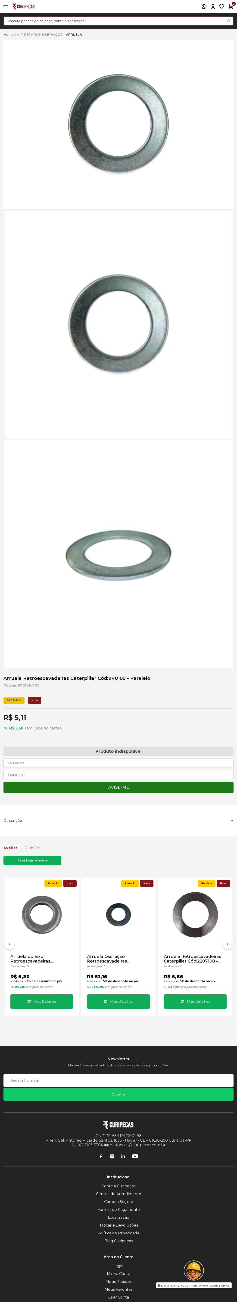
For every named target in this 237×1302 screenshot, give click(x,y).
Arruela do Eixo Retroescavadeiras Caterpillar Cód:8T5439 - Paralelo (36, 958)
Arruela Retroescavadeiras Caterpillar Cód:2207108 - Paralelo (192, 958)
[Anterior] (9, 945)
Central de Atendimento (118, 1194)
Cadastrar (118, 1094)
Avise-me (118, 787)
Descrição (12, 821)
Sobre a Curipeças (118, 1186)
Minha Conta (118, 1274)
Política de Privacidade (118, 1233)
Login (118, 1266)
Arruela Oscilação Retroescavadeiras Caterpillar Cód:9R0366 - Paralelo (113, 958)
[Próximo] (228, 945)
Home (8, 35)
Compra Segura (118, 1202)
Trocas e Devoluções (118, 1225)
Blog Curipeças (118, 1241)
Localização (118, 1217)
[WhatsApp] (204, 6)
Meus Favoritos (118, 1289)
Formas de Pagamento (118, 1209)
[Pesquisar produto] (228, 20)
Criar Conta (118, 1297)
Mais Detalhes (45, 1001)
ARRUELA (74, 35)
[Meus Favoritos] (221, 6)
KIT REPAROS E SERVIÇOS (39, 35)
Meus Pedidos (118, 1281)
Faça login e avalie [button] (32, 860)
